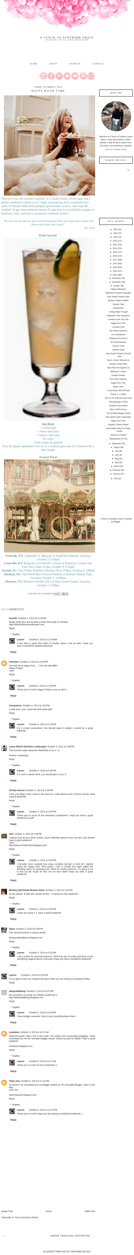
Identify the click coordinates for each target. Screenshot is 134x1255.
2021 (115, 244)
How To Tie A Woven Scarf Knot (118, 398)
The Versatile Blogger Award (118, 413)
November (116, 282)
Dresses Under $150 (118, 364)
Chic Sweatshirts (118, 334)
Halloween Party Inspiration (118, 316)
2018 (115, 256)
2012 (116, 478)
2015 (115, 267)
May (116, 459)
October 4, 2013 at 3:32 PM (34, 975)
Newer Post (7, 1211)
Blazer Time (118, 387)
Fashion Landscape (18, 755)
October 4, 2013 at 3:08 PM (29, 929)
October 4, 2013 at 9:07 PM (40, 991)
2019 (115, 252)
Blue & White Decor (118, 409)
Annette (13, 618)
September (116, 443)
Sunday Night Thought (118, 312)
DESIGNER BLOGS (80, 1251)
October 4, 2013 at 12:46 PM (34, 662)
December (116, 278)
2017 (115, 260)
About (53, 64)
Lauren (20, 639)
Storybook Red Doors (118, 338)
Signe (12, 929)
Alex (11, 834)
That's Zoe (14, 1081)
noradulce (14, 1032)
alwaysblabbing (17, 991)
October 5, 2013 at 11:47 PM (43, 1110)
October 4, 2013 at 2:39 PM (28, 834)
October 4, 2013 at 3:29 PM (42, 860)
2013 (115, 275)
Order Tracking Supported (70, 1235)
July (116, 451)
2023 (115, 237)
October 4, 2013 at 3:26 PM (42, 811)
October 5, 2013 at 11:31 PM (35, 1081)
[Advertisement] (25, 1187)
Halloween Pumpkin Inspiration (118, 293)
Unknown (14, 662)
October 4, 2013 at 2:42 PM (58, 890)
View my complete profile (115, 149)
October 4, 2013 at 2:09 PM (60, 746)
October (116, 286)
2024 (115, 233)
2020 (115, 248)
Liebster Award (118, 350)
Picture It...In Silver (118, 394)
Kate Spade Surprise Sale (118, 297)
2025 (115, 229)
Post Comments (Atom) (26, 1217)
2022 (115, 241)
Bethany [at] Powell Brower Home (26, 890)
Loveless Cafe (118, 327)
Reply (12, 628)
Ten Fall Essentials (118, 342)
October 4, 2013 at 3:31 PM (42, 952)
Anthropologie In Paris (118, 402)
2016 (115, 263)
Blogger (117, 522)
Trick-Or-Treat (118, 346)
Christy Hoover (17, 790)
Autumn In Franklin (118, 435)
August (117, 447)
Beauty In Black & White (118, 300)
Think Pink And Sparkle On (118, 368)
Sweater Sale (118, 304)
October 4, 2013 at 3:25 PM (42, 770)
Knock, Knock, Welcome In (118, 360)
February (116, 470)
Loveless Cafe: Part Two (118, 319)
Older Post (90, 1211)
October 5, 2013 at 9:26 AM (42, 1012)
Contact (98, 64)
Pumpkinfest (118, 308)
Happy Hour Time (118, 323)
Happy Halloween (118, 289)
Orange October (118, 375)
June (117, 455)
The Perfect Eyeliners (118, 331)
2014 (115, 271)
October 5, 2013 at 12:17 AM (34, 1032)
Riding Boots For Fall (118, 439)
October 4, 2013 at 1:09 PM (42, 686)
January (116, 474)
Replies (16, 634)
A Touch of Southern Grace (67, 38)
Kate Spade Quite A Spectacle (118, 417)
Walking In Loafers (118, 371)
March (116, 466)
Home (33, 64)
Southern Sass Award (118, 406)
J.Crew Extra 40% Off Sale (118, 390)
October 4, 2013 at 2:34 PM (39, 790)
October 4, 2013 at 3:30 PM (42, 909)
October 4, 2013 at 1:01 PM (36, 705)
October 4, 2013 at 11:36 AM (32, 618)
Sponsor (75, 64)
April (116, 462)
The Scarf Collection (118, 379)
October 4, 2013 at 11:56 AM (43, 639)
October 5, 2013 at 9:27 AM (42, 1061)
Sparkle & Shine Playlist (118, 424)
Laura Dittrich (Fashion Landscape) (27, 746)
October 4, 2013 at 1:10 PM (42, 724)
